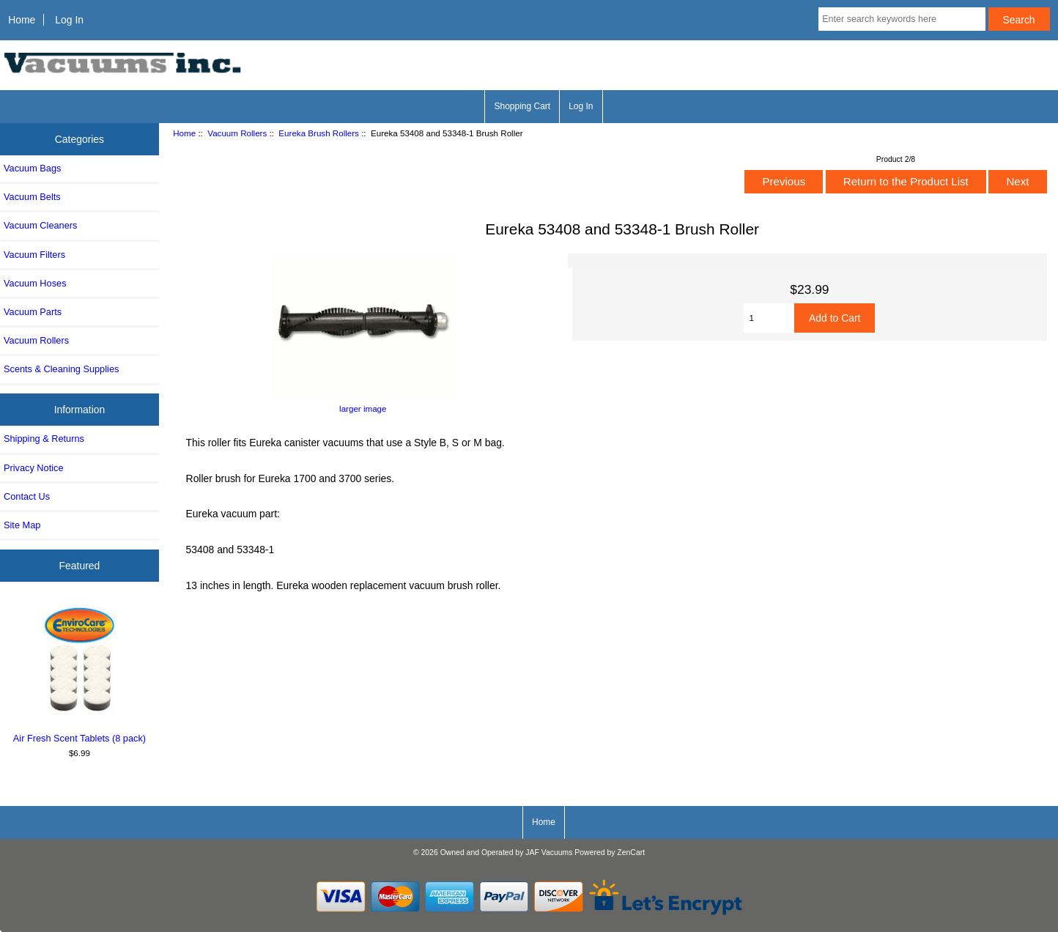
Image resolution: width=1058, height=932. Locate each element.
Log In (69, 20)
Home (21, 20)
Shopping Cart (522, 106)
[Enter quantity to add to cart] (769, 318)
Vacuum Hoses (35, 283)
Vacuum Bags (32, 168)
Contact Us (27, 496)
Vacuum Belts (32, 196)
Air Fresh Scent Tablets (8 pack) (80, 673)
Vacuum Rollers (237, 133)
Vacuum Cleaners (40, 225)
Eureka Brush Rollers (318, 133)
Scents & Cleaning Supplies (61, 368)
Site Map (22, 524)
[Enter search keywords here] (901, 19)
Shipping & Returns (44, 438)
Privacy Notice (33, 467)
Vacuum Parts (33, 311)
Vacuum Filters (34, 254)
